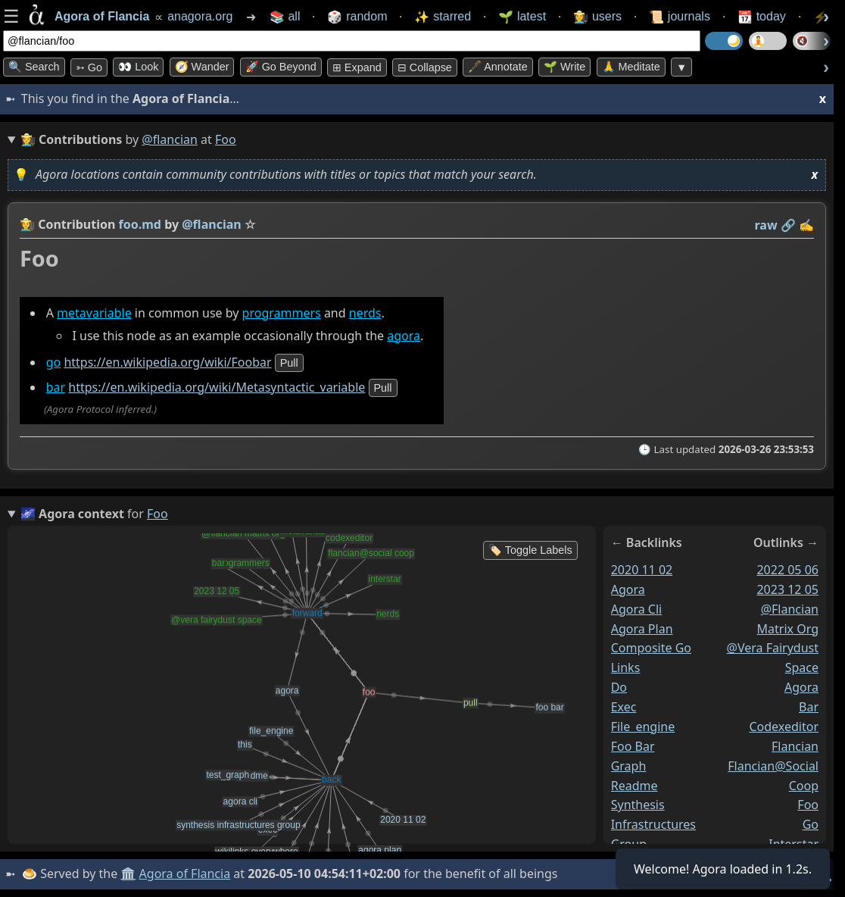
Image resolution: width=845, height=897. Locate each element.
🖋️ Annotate (498, 67)
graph (629, 766)
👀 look (138, 67)
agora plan (642, 628)
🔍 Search (34, 67)
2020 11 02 (642, 569)
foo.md (140, 224)
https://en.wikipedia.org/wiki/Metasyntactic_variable (216, 387)
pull (289, 363)
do (619, 688)
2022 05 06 (787, 569)
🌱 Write (564, 67)
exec (624, 707)
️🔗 (788, 225)
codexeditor (783, 726)
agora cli (637, 609)
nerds (365, 313)
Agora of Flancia (185, 873)
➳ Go (89, 67)
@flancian (170, 139)
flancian (795, 746)
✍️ (806, 225)
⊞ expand (357, 67)
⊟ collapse (425, 67)
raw (766, 225)
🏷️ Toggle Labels (530, 550)
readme (634, 785)
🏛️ (128, 873)
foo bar (633, 746)
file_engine (643, 726)
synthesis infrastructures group (653, 825)
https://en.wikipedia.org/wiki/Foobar (167, 362)
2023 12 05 (787, 589)
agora (403, 335)
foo (807, 805)
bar (55, 387)
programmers (281, 313)
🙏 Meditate (631, 67)
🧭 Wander (202, 67)
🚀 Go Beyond (280, 67)
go (53, 362)
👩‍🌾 (27, 224)
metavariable (94, 313)
